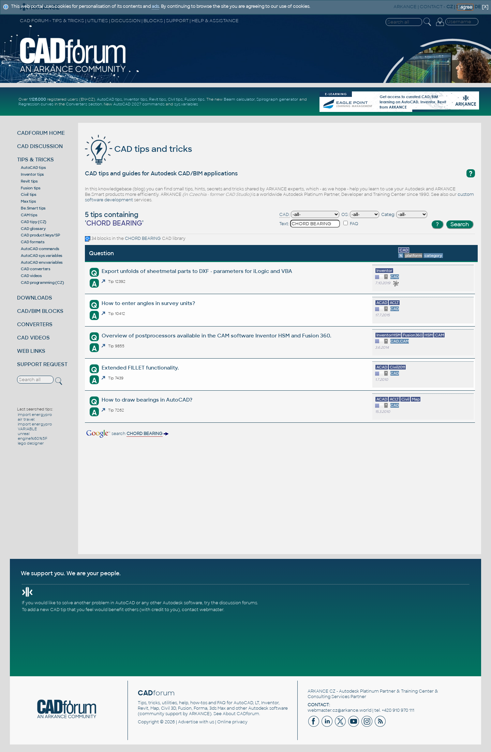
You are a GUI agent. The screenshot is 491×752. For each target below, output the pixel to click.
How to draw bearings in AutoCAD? (147, 399)
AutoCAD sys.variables (41, 255)
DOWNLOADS (34, 297)
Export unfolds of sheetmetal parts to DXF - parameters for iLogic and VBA (197, 271)
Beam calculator (239, 99)
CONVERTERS (35, 324)
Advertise (188, 722)
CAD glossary (33, 228)
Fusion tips (194, 99)
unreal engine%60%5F (32, 436)
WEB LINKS (31, 351)
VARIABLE (27, 428)
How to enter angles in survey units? (148, 303)
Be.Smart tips (33, 208)
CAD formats (32, 242)
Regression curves (36, 104)
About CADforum (241, 714)
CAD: (284, 214)
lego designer (31, 443)
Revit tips (157, 99)
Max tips (28, 201)
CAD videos (31, 275)
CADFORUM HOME (41, 133)
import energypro (35, 414)
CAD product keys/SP (40, 235)
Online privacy (232, 722)
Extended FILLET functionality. (140, 367)
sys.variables (186, 104)
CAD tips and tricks (138, 149)
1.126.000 (37, 99)
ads (155, 6)
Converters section (84, 104)
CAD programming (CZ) (42, 282)
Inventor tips (135, 99)
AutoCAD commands (40, 248)
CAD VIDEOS (33, 337)
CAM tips (29, 215)
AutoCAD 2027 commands (139, 104)
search (127, 433)
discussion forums (238, 603)
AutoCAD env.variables (42, 262)
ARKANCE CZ (322, 691)
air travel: (26, 419)
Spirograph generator (277, 99)
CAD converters (35, 268)
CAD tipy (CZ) (33, 221)
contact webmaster (202, 609)
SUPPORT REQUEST (42, 364)
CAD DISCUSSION (40, 146)
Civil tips (175, 99)
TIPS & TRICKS (35, 159)
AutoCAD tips (109, 99)
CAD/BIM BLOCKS (40, 311)
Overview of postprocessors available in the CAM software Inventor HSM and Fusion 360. (216, 335)
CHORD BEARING (143, 238)
